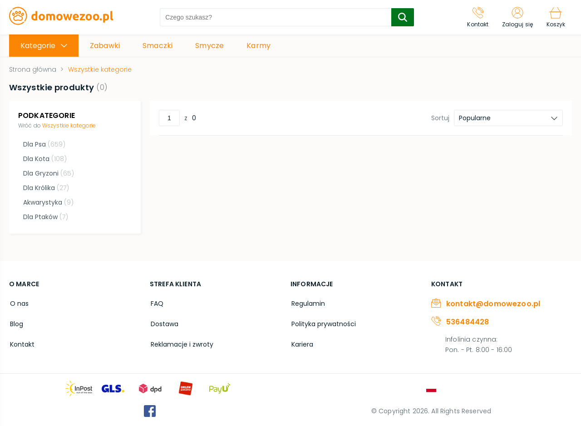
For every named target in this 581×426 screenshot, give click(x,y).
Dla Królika (46, 187)
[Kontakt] (475, 17)
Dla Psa (44, 144)
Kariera (301, 341)
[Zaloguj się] (515, 17)
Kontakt (21, 341)
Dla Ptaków (45, 216)
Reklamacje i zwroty (181, 341)
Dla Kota (44, 158)
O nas (18, 302)
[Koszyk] (555, 17)
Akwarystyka (48, 202)
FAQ (156, 302)
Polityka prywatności (322, 321)
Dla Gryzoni (48, 173)
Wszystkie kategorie (69, 125)
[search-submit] (401, 17)
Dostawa (163, 321)
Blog (15, 321)
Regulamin (307, 302)
